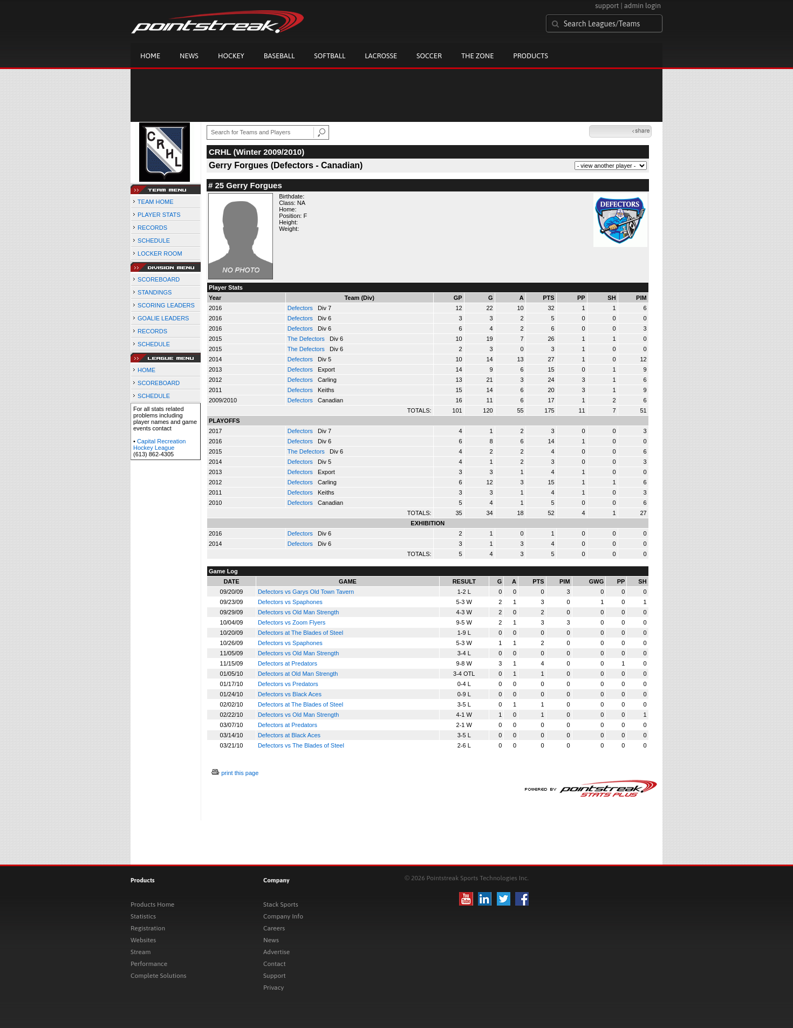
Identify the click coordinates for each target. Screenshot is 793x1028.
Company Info (283, 916)
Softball (329, 56)
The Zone (477, 56)
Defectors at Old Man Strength (298, 673)
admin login (642, 6)
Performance (149, 964)
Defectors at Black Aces (289, 735)
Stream (141, 952)
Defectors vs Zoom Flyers (291, 622)
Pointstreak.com (217, 23)
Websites (143, 940)
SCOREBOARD (159, 279)
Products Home (152, 904)
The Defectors (307, 338)
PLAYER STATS (159, 214)
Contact (274, 964)
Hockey (231, 56)
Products (530, 56)
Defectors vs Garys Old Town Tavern (306, 591)
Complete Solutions (158, 975)
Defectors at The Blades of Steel (300, 632)
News (189, 56)
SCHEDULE (154, 240)
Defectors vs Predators (288, 684)
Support (274, 975)
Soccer (429, 56)
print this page (239, 773)
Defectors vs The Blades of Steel (301, 745)
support (607, 6)
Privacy (273, 987)
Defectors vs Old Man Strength (298, 612)
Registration (148, 928)
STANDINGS (155, 292)
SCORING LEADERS (166, 305)
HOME (146, 370)
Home (150, 56)
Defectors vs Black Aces (290, 694)
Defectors (301, 308)
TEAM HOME (156, 201)
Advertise (276, 952)
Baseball (279, 56)
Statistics (143, 916)
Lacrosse (381, 56)
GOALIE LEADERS (163, 318)
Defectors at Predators (287, 663)
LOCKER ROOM (160, 253)
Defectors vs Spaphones (290, 602)
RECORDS (152, 227)
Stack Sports (280, 904)
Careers (274, 928)
